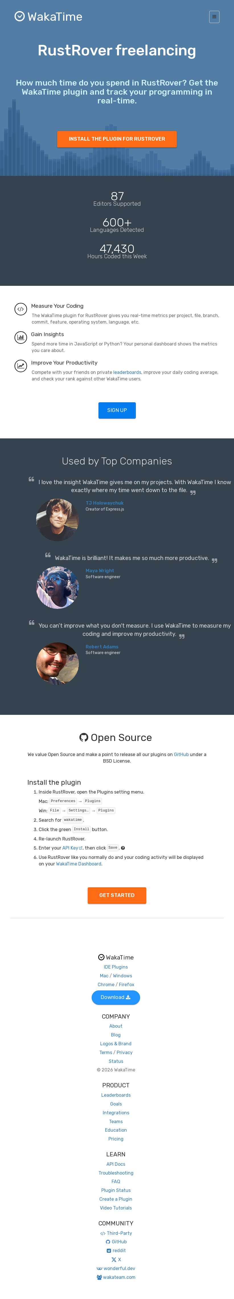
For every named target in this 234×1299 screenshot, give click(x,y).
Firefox (126, 984)
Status (116, 1061)
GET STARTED (117, 895)
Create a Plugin (115, 1199)
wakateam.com (116, 1277)
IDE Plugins (116, 967)
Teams (116, 1121)
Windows (122, 976)
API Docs (115, 1164)
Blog (116, 1035)
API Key (72, 848)
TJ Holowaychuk (105, 503)
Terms (105, 1052)
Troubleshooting (116, 1173)
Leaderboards (116, 1095)
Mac (104, 976)
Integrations (116, 1112)
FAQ (116, 1181)
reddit (116, 1250)
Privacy (125, 1052)
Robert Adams (102, 647)
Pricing (116, 1139)
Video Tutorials (116, 1208)
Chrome (106, 984)
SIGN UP (117, 410)
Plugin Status (116, 1190)
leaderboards (127, 372)
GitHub (181, 754)
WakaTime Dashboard (78, 864)
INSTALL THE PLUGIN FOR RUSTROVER (117, 139)
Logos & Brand (116, 1043)
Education (116, 1130)
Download (115, 997)
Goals (116, 1104)
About (115, 1026)
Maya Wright (100, 570)
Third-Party (116, 1233)
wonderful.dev (116, 1268)
